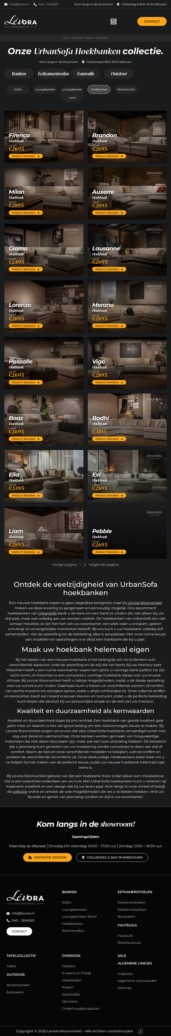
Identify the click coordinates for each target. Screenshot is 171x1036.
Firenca (19, 135)
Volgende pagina (104, 564)
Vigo (98, 361)
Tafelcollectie (21, 956)
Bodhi (100, 418)
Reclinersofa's (126, 89)
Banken (89, 38)
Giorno (18, 248)
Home (66, 38)
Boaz (16, 418)
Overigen (71, 956)
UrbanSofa (77, 38)
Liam (16, 531)
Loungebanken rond (72, 93)
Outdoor (119, 73)
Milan (16, 191)
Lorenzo (20, 304)
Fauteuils (85, 73)
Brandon (104, 135)
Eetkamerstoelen (52, 73)
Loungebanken (45, 89)
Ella (14, 474)
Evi (96, 474)
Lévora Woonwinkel (145, 603)
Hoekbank (16, 141)
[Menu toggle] (113, 21)
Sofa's (18, 89)
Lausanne (106, 248)
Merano (103, 304)
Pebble (102, 531)
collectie (20, 792)
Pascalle (20, 361)
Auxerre (103, 191)
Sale (122, 956)
